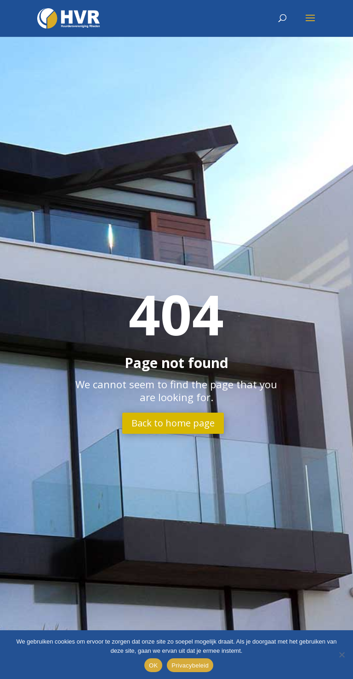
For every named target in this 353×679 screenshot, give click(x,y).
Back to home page (173, 423)
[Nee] (341, 654)
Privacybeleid (190, 665)
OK (153, 665)
